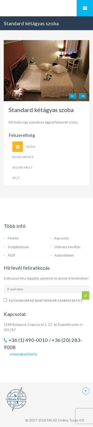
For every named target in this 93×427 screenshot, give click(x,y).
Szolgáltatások (18, 247)
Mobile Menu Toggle (85, 8)
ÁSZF (11, 255)
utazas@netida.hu (23, 354)
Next (82, 96)
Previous (72, 96)
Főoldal (13, 238)
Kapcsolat (61, 238)
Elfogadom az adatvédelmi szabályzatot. (46, 300)
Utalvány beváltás (67, 247)
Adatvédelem (64, 255)
